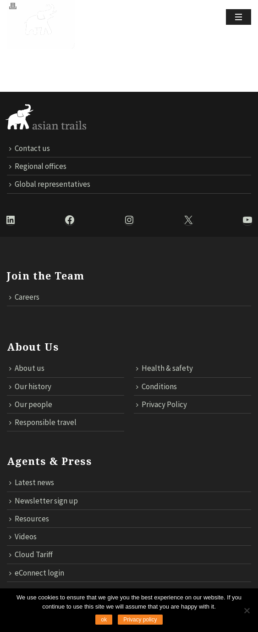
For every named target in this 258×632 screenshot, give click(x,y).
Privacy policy (140, 619)
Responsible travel (43, 422)
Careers (24, 297)
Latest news (31, 482)
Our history (30, 386)
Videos (23, 536)
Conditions (156, 386)
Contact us (29, 148)
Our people (30, 404)
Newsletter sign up (43, 501)
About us (26, 368)
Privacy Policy (161, 404)
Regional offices (37, 166)
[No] (246, 610)
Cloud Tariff (31, 554)
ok (104, 619)
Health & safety (164, 368)
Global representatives (49, 184)
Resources (29, 519)
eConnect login (36, 573)
